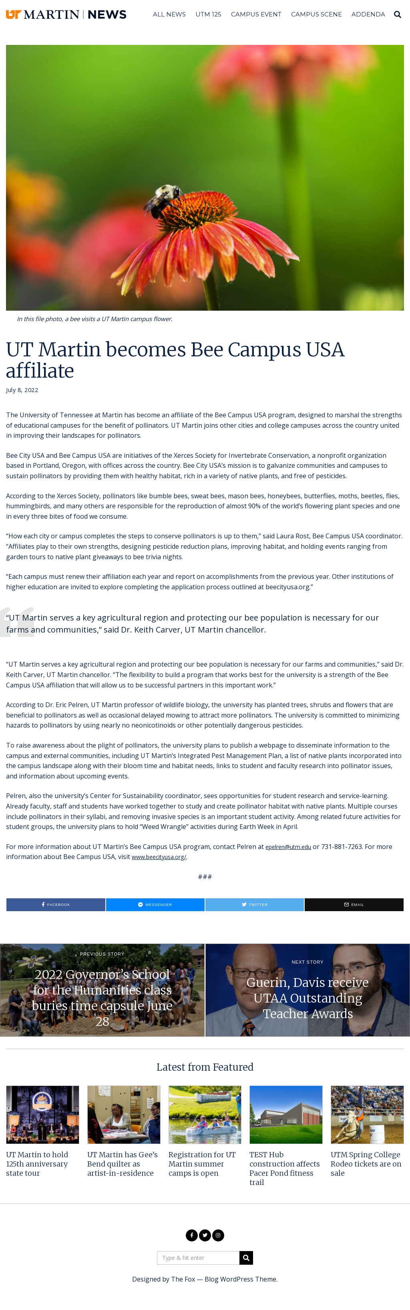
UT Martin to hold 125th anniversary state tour (37, 1164)
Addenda (368, 14)
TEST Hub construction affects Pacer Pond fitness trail (284, 1168)
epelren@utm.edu (292, 846)
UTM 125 (208, 14)
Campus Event (256, 14)
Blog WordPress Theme (240, 1279)
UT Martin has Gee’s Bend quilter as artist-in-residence (122, 1164)
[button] (246, 1258)
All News (169, 14)
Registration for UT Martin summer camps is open (202, 1164)
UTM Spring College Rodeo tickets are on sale (366, 1164)
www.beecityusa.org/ (163, 856)
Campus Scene (316, 14)
